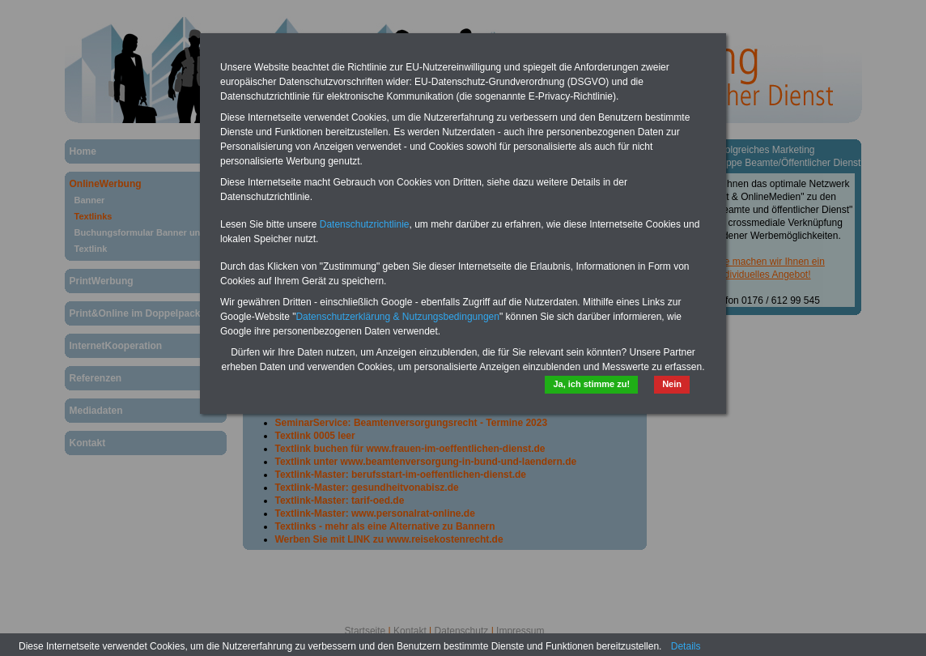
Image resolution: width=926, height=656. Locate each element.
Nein (672, 384)
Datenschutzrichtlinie (365, 224)
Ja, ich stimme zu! (591, 384)
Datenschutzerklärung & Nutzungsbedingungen (397, 316)
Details (686, 646)
